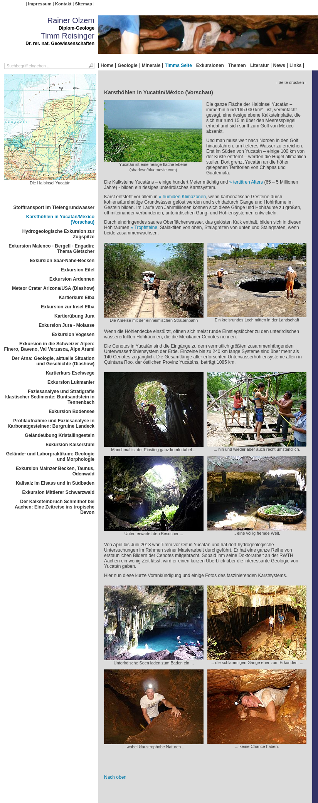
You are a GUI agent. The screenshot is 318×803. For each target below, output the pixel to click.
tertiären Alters (248, 182)
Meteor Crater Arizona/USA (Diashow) (53, 288)
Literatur (259, 65)
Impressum (40, 4)
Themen (237, 65)
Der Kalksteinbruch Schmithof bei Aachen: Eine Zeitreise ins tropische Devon (54, 507)
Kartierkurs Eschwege (70, 373)
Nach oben (115, 777)
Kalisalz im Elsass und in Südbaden (55, 483)
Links (295, 65)
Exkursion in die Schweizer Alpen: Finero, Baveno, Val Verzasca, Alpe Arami (49, 346)
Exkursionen (210, 65)
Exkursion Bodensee (71, 411)
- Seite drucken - (291, 82)
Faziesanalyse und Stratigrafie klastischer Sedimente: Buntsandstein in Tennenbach (49, 397)
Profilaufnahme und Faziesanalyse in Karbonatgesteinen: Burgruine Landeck (51, 423)
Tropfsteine (146, 227)
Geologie (127, 65)
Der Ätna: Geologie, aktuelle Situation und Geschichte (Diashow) (53, 361)
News (279, 65)
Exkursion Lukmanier (70, 382)
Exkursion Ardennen (71, 279)
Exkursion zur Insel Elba (67, 306)
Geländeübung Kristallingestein (59, 435)
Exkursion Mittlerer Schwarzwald (58, 492)
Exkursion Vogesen (73, 334)
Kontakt (63, 4)
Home (107, 65)
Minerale (151, 65)
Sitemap (83, 4)
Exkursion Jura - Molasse (66, 325)
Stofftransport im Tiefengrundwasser (53, 207)
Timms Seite (178, 65)
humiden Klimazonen (184, 196)
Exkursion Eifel (77, 270)
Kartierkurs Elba (76, 297)
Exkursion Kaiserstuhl (69, 444)
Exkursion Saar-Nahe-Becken (62, 260)
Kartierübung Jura (74, 316)
